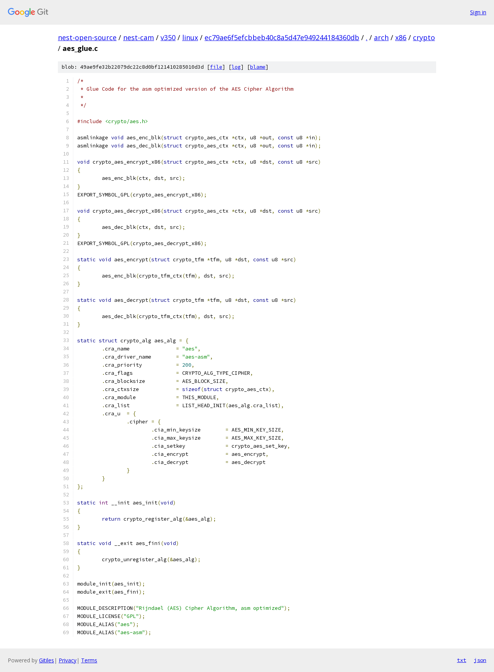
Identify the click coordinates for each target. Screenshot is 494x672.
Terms (89, 660)
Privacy (67, 660)
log (236, 67)
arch (381, 37)
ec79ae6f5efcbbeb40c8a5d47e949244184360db (282, 37)
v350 (168, 37)
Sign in (478, 12)
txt (461, 660)
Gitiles (46, 660)
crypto (424, 37)
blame (258, 67)
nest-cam (138, 37)
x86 (400, 37)
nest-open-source (87, 37)
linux (190, 37)
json (480, 660)
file (216, 67)
